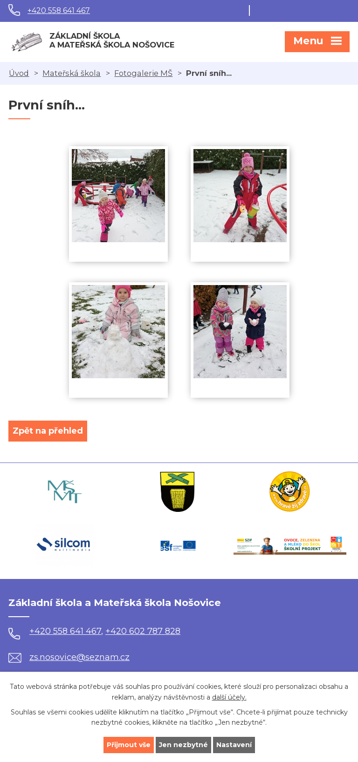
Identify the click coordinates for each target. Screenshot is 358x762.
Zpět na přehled (48, 431)
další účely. (229, 697)
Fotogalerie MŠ (143, 73)
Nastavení (234, 745)
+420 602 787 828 (142, 631)
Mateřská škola (71, 73)
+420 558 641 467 (59, 10)
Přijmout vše (129, 745)
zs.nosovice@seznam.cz (69, 657)
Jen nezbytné (183, 745)
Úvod (19, 73)
